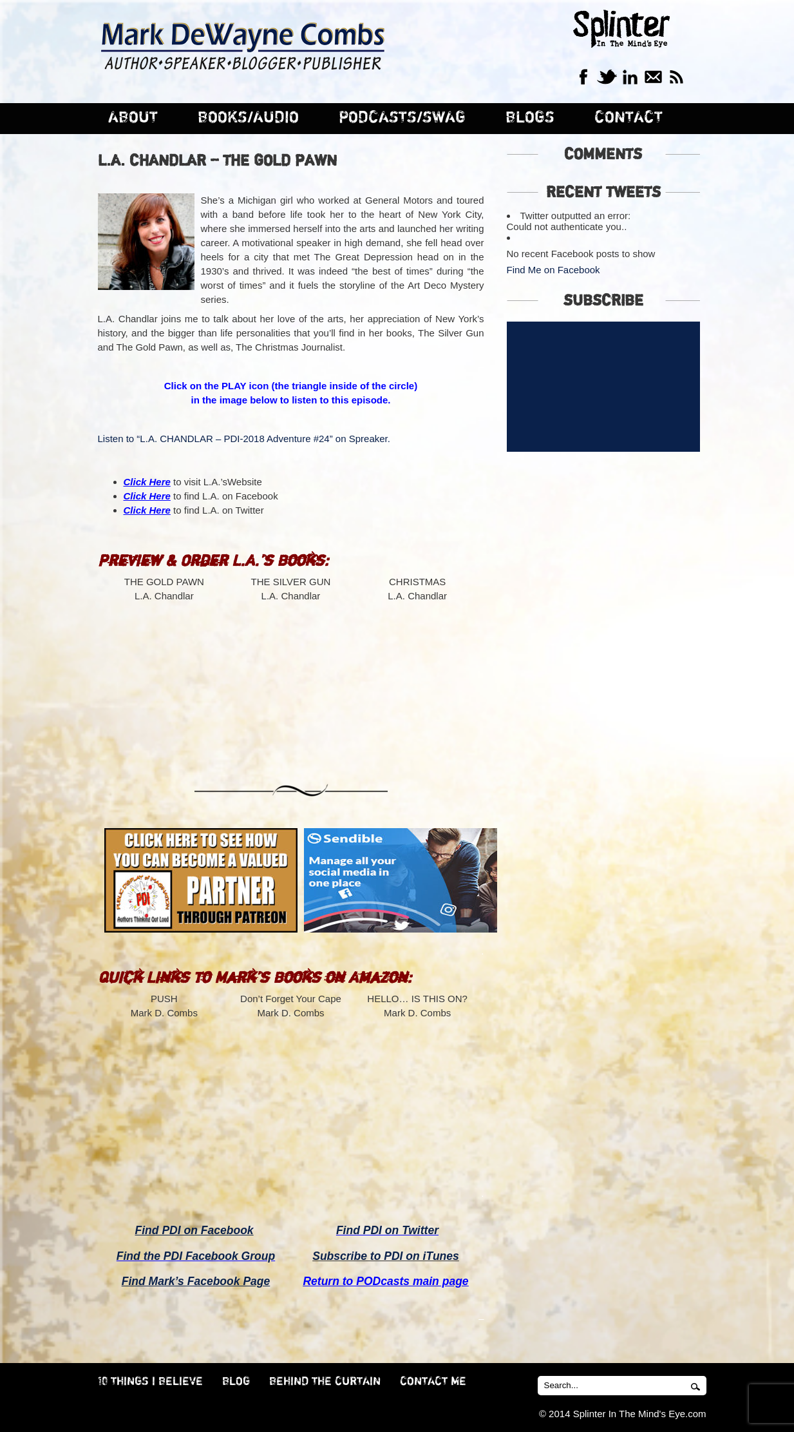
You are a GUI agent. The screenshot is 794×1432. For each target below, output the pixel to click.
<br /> (164, 680)
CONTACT (628, 118)
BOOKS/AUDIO (248, 118)
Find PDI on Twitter (387, 1230)
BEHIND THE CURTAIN (325, 1382)
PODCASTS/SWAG (402, 118)
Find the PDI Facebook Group (196, 1256)
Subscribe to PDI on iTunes (385, 1256)
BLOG (236, 1382)
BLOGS (530, 118)
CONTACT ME (433, 1382)
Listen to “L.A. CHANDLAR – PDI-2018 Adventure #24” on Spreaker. (244, 438)
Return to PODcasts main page (385, 1281)
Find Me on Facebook (553, 269)
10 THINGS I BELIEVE (150, 1382)
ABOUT (133, 118)
